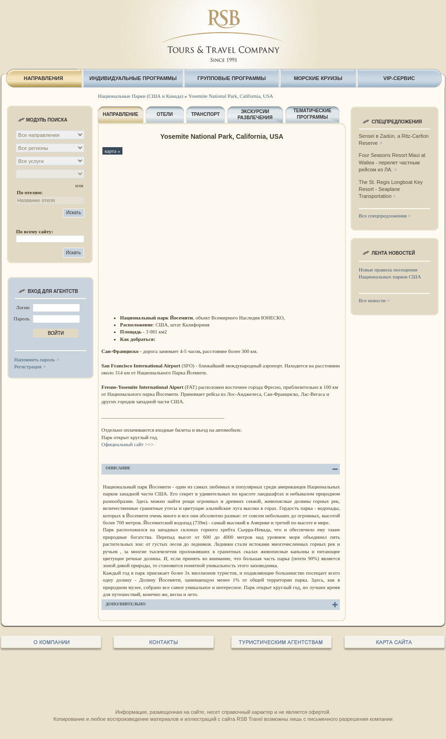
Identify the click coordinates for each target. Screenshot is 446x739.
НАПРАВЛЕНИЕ (120, 114)
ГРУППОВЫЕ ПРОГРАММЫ (231, 78)
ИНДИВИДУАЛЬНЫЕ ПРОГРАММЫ (133, 78)
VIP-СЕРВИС (399, 78)
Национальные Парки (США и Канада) (140, 96)
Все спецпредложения (383, 215)
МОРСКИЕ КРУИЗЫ (318, 78)
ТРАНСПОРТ (205, 114)
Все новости (372, 300)
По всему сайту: (34, 231)
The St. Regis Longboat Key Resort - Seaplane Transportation (391, 189)
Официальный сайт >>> (128, 444)
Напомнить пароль (34, 359)
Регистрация (27, 366)
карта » (113, 151)
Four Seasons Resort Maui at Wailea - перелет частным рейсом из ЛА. (392, 162)
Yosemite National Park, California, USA (231, 96)
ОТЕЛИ (164, 114)
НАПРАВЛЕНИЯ (43, 78)
